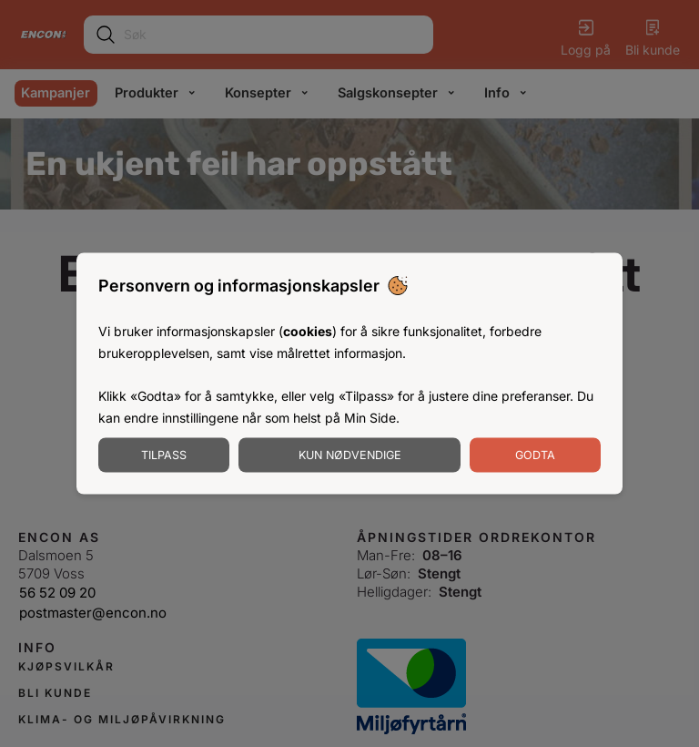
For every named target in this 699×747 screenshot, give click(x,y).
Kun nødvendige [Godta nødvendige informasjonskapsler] (350, 454)
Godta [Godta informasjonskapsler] (535, 454)
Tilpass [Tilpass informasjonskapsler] (164, 454)
